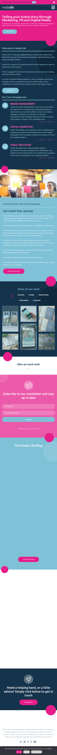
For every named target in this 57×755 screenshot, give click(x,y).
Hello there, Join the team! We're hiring (19, 2)
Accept (19, 752)
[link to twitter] (24, 742)
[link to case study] (10, 319)
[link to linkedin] (21, 742)
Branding (31, 295)
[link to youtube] (34, 742)
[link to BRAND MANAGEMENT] (5, 105)
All (12, 295)
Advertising (21, 295)
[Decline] (54, 751)
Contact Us (28, 702)
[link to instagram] (31, 742)
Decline (26, 752)
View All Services (14, 271)
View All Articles (28, 559)
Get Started (9, 31)
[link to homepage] (8, 7)
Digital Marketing (43, 295)
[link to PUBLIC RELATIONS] (5, 146)
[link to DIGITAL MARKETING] (5, 128)
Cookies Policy (36, 752)
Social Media (36, 300)
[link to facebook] (28, 742)
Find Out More (47, 122)
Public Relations (24, 300)
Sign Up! (28, 419)
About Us (10, 90)
